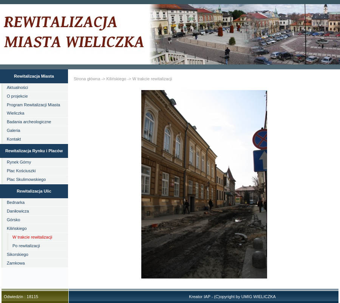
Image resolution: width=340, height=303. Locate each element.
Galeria (13, 130)
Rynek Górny (19, 162)
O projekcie (17, 96)
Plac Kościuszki (21, 170)
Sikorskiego (17, 254)
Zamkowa (16, 263)
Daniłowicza (18, 211)
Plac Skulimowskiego (26, 179)
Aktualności (17, 87)
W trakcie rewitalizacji (32, 237)
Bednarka (16, 202)
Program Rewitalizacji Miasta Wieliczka (33, 109)
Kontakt (14, 139)
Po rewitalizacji (26, 245)
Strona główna (87, 79)
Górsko (13, 219)
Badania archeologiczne (29, 121)
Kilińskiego (17, 228)
